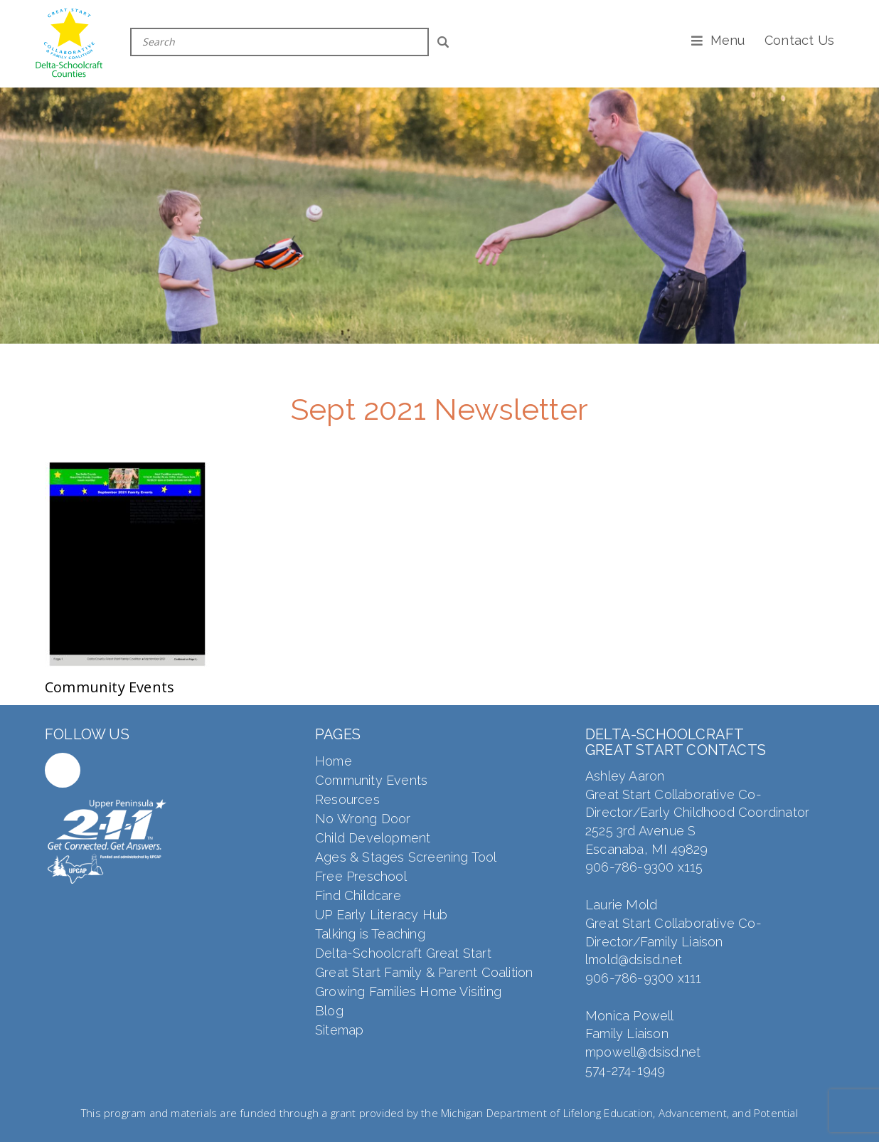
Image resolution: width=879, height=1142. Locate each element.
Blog (329, 1010)
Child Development (372, 837)
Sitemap (339, 1029)
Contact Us (799, 40)
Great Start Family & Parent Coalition (424, 972)
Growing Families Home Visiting (408, 991)
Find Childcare (358, 895)
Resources (347, 799)
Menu (727, 40)
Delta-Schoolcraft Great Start (403, 953)
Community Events (371, 780)
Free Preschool (361, 876)
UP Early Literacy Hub (381, 914)
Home (333, 761)
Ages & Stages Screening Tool (406, 857)
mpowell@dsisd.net (642, 1052)
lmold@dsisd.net (633, 959)
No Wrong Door (363, 818)
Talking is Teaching (370, 933)
